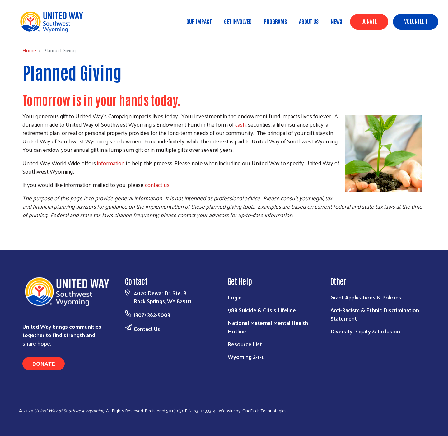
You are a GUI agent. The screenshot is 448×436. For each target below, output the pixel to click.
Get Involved (238, 21)
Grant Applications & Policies (365, 297)
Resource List (245, 344)
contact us (157, 184)
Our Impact (199, 21)
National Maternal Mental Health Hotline (268, 327)
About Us (309, 21)
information (110, 163)
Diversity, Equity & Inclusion (365, 331)
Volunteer (415, 21)
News (336, 21)
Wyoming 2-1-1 (246, 356)
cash (240, 124)
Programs (275, 21)
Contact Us (147, 328)
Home (36, 31)
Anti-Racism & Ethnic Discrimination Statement (374, 314)
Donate (369, 21)
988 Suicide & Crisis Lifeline (262, 310)
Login (235, 297)
